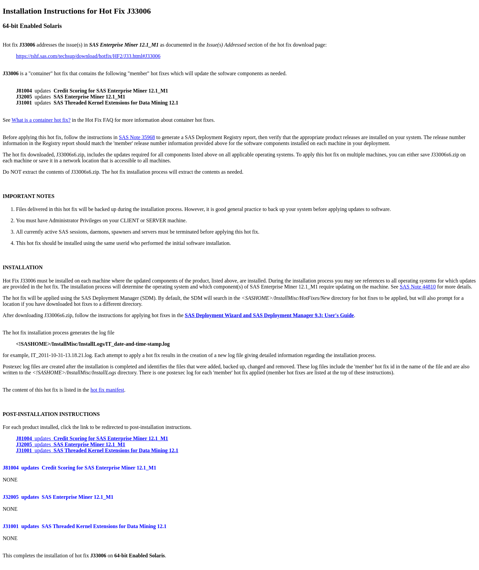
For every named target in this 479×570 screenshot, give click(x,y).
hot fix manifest (107, 390)
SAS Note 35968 (137, 137)
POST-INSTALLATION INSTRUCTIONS (51, 414)
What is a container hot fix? (41, 120)
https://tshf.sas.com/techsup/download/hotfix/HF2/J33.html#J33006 (88, 56)
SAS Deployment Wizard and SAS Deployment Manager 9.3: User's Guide (269, 315)
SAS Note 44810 (418, 286)
